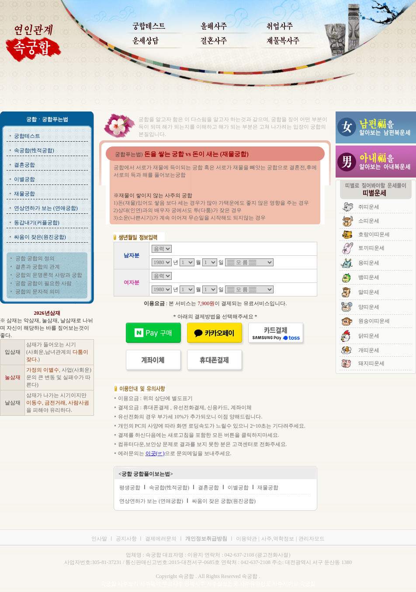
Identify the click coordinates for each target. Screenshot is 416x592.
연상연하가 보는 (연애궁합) (46, 208)
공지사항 (127, 539)
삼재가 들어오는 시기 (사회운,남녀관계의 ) (57, 351)
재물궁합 (24, 194)
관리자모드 (311, 539)
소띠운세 (368, 221)
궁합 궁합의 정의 (35, 258)
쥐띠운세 (368, 207)
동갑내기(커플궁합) (36, 222)
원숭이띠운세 (374, 321)
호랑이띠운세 (374, 234)
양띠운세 (368, 307)
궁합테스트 (27, 136)
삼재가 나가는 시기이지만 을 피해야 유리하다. (57, 402)
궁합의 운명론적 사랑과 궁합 (48, 275)
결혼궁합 (24, 165)
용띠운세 (368, 263)
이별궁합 (24, 179)
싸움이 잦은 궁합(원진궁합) (224, 501)
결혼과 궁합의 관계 (37, 267)
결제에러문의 (161, 539)
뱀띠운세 (368, 277)
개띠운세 (368, 350)
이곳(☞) (155, 453)
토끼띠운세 (371, 248)
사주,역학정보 (277, 539)
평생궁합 (129, 487)
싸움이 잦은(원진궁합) (40, 237)
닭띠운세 (368, 336)
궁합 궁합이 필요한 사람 (43, 283)
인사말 (99, 539)
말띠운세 (368, 292)
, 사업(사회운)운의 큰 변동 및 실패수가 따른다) (58, 377)
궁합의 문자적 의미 (37, 292)
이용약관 (246, 539)
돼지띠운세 (371, 363)
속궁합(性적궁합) (34, 150)
